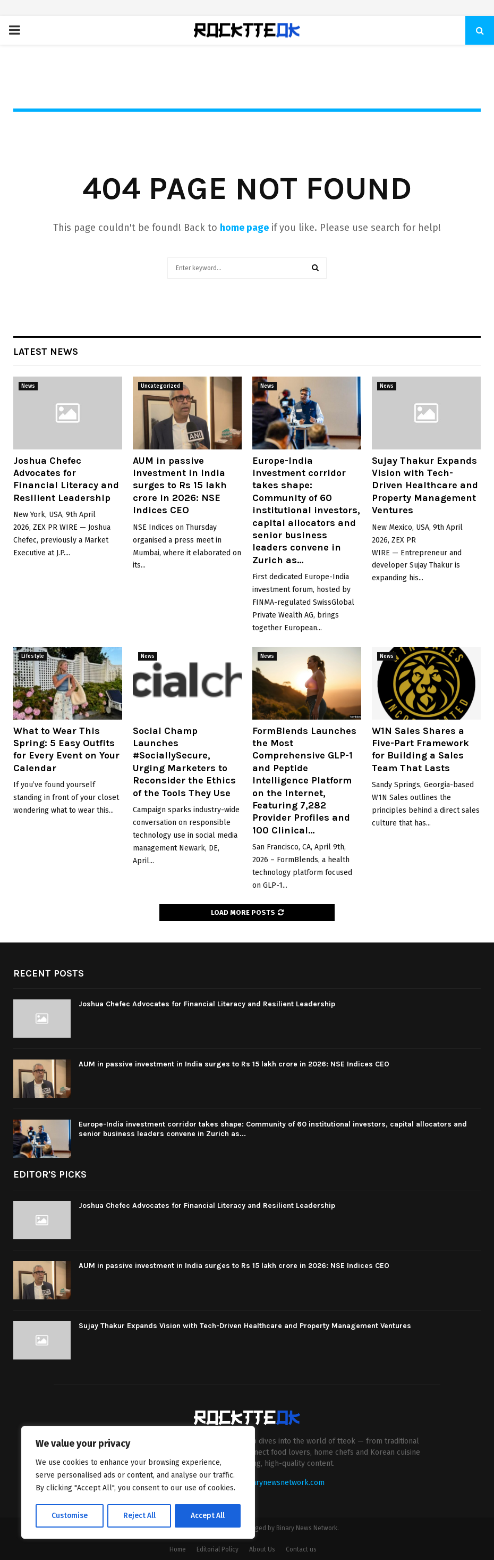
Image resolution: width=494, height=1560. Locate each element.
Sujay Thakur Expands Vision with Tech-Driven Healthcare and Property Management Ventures (425, 485)
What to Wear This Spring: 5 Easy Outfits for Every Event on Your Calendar (66, 749)
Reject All (139, 1515)
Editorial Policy (218, 1549)
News (28, 386)
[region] (138, 1483)
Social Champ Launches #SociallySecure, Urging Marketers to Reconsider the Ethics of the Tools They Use (184, 762)
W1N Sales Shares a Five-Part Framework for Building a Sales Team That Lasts (420, 749)
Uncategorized (160, 386)
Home (177, 1549)
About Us (262, 1549)
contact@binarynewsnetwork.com (267, 1482)
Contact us (301, 1549)
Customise (69, 1515)
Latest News (45, 351)
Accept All (208, 1515)
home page (244, 227)
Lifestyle (32, 656)
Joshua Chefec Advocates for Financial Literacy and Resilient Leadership (66, 479)
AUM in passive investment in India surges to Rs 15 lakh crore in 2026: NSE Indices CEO (180, 485)
